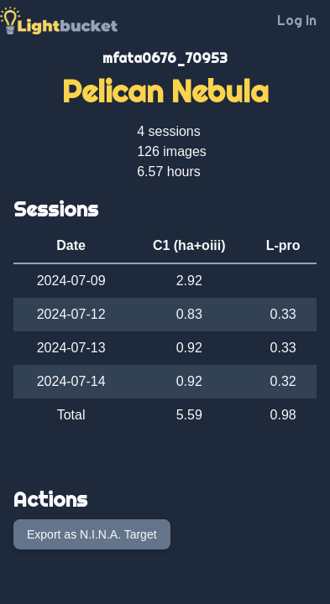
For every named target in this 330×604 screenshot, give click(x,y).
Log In (297, 20)
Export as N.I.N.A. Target (92, 534)
